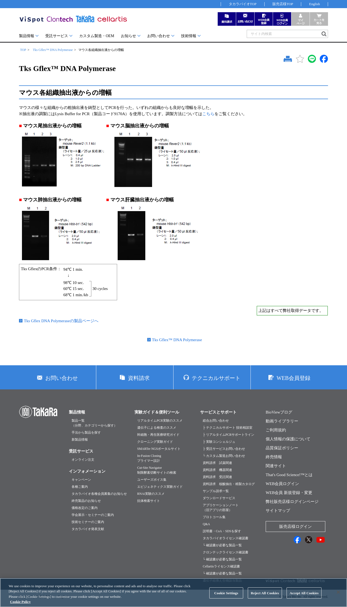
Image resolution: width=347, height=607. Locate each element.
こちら (208, 114)
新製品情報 (80, 439)
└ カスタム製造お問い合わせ (224, 456)
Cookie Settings (226, 597)
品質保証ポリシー (282, 448)
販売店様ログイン (295, 526)
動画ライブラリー (282, 421)
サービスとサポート (218, 412)
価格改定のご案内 (85, 508)
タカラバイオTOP (242, 4)
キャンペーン (81, 480)
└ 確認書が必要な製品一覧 (222, 545)
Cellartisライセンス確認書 (221, 566)
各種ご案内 (80, 487)
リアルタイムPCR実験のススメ (159, 420)
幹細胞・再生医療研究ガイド (158, 435)
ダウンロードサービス (219, 498)
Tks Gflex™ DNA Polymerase (53, 50)
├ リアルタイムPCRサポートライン (228, 435)
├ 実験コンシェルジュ (219, 442)
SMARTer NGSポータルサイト (159, 449)
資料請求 (139, 378)
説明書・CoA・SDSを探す (222, 531)
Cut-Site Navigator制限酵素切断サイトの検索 (156, 470)
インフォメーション (87, 471)
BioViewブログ (279, 412)
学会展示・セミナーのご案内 (93, 515)
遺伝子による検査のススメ (156, 428)
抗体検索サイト (148, 501)
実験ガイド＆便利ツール (156, 412)
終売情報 (274, 457)
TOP (23, 50)
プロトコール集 (214, 517)
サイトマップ (278, 510)
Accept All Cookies (304, 597)
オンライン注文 (83, 459)
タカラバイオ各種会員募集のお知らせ (99, 494)
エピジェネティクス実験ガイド (160, 487)
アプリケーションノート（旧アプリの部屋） (221, 507)
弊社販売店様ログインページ (292, 501)
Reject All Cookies (265, 597)
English (314, 4)
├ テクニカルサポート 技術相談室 (227, 428)
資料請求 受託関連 (217, 477)
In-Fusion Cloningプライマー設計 (149, 458)
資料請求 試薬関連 (217, 463)
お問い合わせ (158, 36)
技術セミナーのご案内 (88, 522)
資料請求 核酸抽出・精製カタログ (229, 484)
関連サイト (276, 466)
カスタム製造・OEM (96, 36)
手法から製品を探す (86, 432)
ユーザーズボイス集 (151, 480)
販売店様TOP (282, 4)
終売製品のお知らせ (86, 501)
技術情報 (188, 36)
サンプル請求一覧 (216, 491)
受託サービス (56, 36)
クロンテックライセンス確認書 (225, 552)
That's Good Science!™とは (289, 475)
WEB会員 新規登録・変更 (289, 492)
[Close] (338, 596)
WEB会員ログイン (282, 484)
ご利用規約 (276, 430)
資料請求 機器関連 (217, 470)
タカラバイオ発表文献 (88, 529)
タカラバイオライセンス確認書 (225, 538)
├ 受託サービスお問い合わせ (224, 449)
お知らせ (128, 36)
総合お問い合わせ (216, 420)
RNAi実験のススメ (151, 494)
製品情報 (26, 36)
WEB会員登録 (293, 378)
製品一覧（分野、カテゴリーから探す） (94, 423)
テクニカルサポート (216, 378)
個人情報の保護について (288, 439)
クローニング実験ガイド (155, 442)
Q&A (206, 524)
